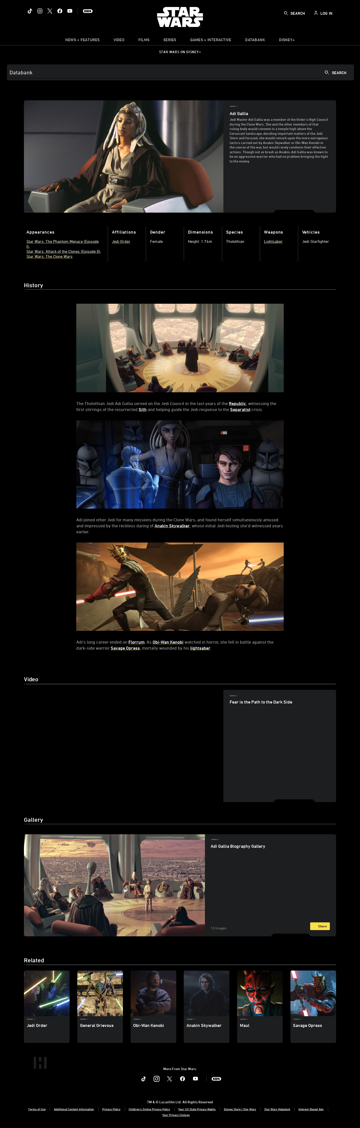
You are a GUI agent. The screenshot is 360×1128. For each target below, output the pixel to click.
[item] (82, 40)
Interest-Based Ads (311, 1109)
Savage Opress (125, 647)
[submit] (285, 13)
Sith (143, 409)
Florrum (136, 641)
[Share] (320, 926)
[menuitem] (119, 40)
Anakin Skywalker (172, 525)
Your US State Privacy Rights (197, 1109)
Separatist (240, 409)
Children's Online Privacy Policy (149, 1109)
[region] (123, 746)
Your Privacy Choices (176, 1115)
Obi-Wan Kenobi (168, 641)
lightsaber (200, 647)
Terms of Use (37, 1109)
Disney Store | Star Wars (240, 1109)
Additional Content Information (74, 1109)
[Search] (180, 72)
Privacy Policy (111, 1109)
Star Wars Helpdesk (277, 1109)
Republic (237, 403)
